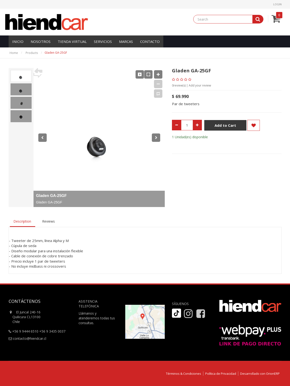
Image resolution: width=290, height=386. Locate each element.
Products (32, 53)
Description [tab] (22, 221)
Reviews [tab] (48, 221)
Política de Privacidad (220, 373)
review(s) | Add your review (191, 85)
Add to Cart (225, 125)
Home (14, 53)
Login (277, 4)
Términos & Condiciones (183, 373)
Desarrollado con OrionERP (260, 373)
